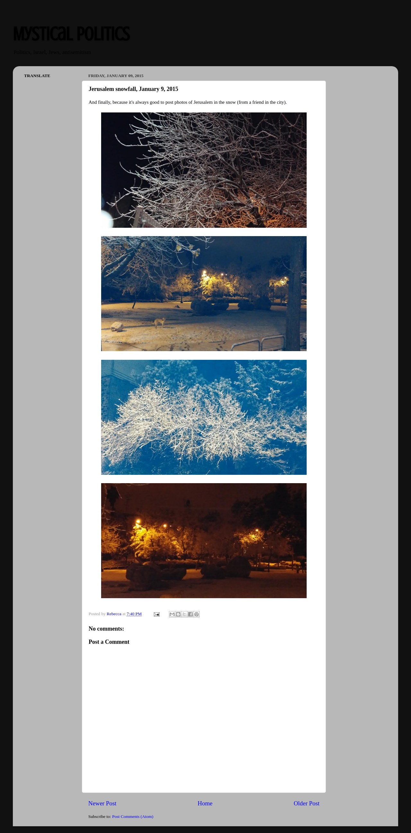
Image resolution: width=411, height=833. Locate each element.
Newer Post (102, 803)
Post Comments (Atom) (132, 816)
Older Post (306, 803)
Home (205, 803)
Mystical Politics (71, 34)
